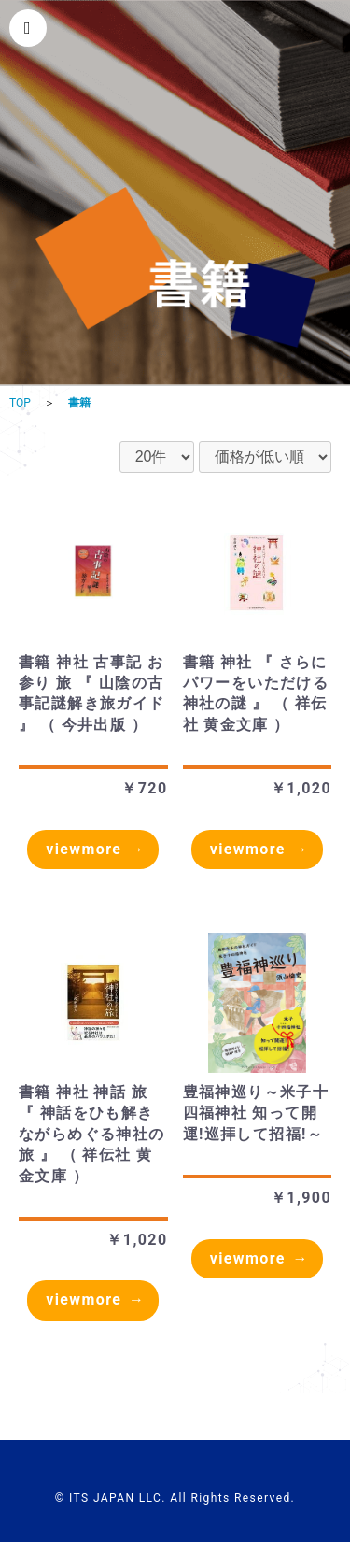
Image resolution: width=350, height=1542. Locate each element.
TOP (20, 402)
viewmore (83, 849)
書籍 (79, 402)
